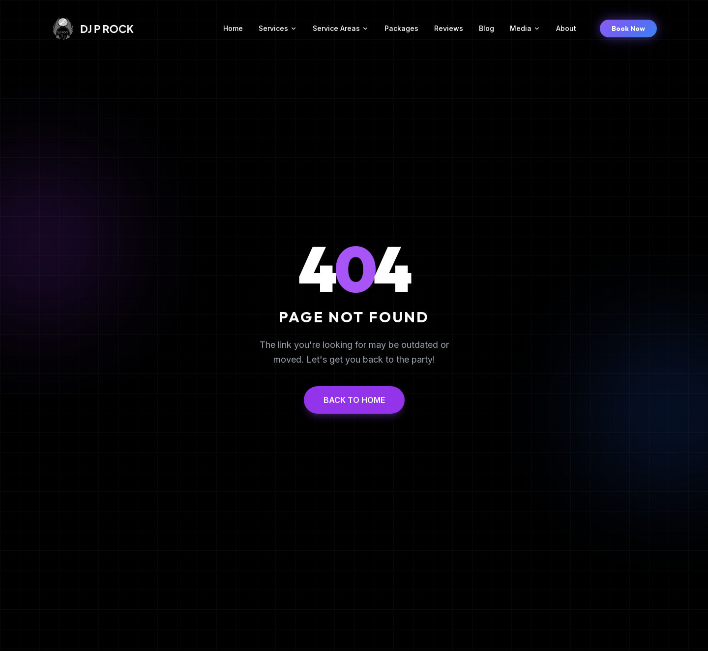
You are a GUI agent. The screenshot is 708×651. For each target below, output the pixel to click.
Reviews (448, 28)
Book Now (628, 28)
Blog (486, 28)
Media (525, 28)
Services (278, 28)
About (566, 28)
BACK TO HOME (354, 400)
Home (233, 28)
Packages (401, 28)
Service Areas (341, 28)
